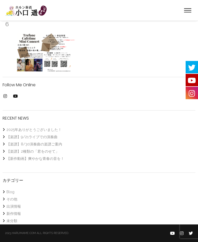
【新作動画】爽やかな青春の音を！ (35, 159)
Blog (10, 192)
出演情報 (13, 206)
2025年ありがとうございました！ (34, 130)
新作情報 (13, 214)
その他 (11, 199)
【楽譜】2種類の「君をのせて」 (32, 151)
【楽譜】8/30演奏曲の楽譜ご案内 (34, 144)
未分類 (11, 221)
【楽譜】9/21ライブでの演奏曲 (31, 137)
